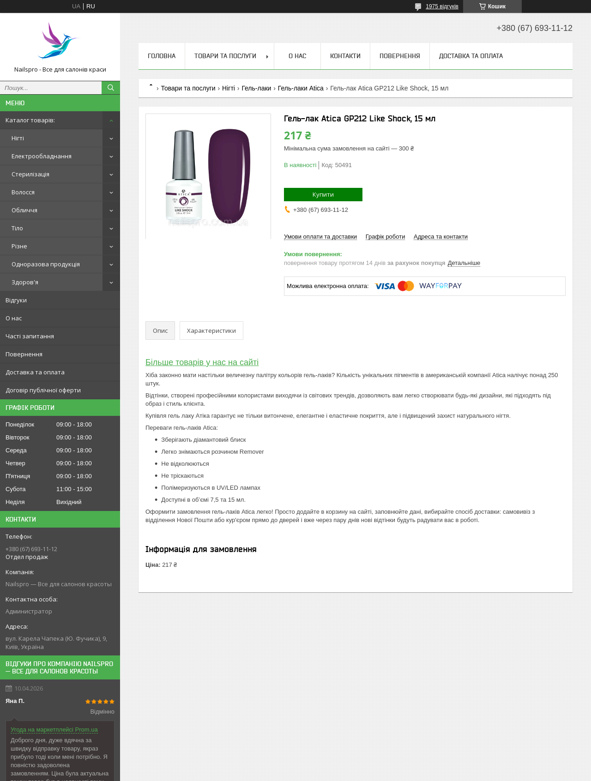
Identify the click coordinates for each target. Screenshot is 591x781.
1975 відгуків (442, 6)
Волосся (23, 192)
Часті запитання (30, 336)
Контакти (345, 56)
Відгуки (16, 300)
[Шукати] (111, 88)
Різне (19, 246)
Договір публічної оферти (43, 390)
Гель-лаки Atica (301, 88)
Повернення (24, 354)
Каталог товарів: (30, 120)
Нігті (18, 138)
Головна (161, 56)
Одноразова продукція (46, 264)
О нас (14, 318)
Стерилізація (30, 174)
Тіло (17, 228)
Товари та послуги (225, 56)
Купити (323, 194)
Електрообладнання (42, 156)
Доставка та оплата (35, 372)
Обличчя (24, 210)
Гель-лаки (256, 88)
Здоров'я (25, 282)
